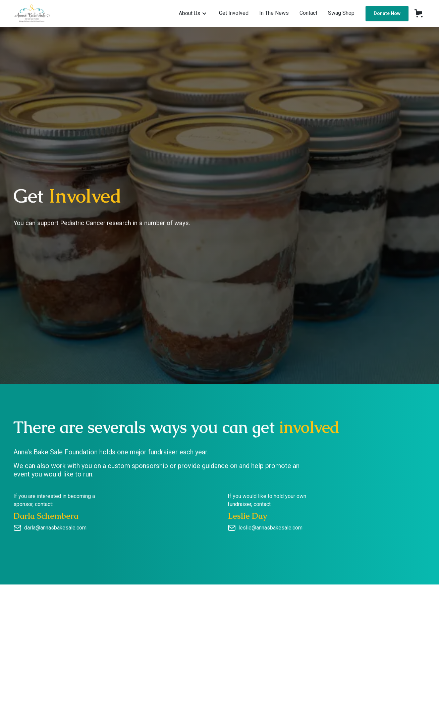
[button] (193, 13)
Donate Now (387, 13)
